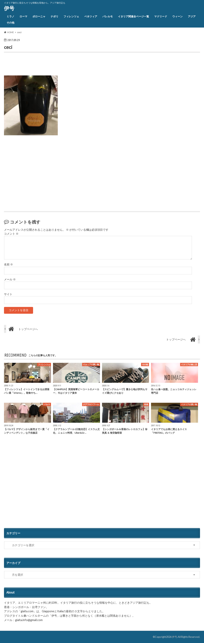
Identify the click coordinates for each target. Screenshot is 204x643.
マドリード (160, 16)
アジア (192, 16)
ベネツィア (90, 16)
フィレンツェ (71, 16)
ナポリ (54, 16)
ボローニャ (38, 16)
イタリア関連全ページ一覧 (133, 16)
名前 (8, 264)
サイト (8, 294)
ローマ (23, 16)
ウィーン (177, 16)
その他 (10, 22)
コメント (11, 233)
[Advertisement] (50, 65)
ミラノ (10, 16)
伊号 (9, 8)
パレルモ (107, 16)
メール (10, 279)
